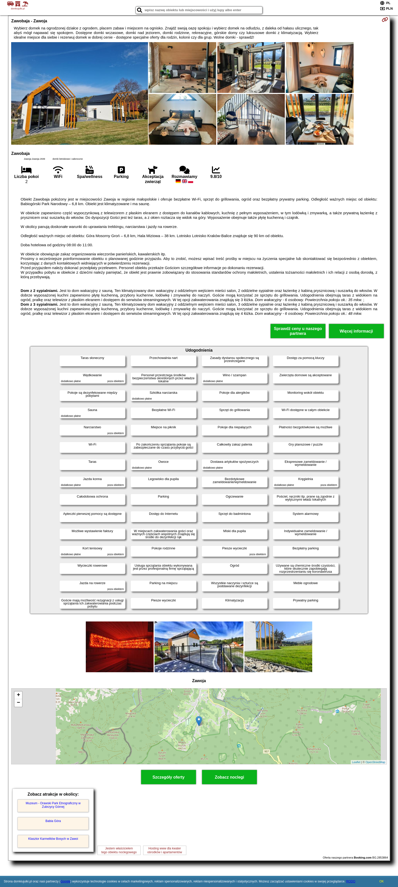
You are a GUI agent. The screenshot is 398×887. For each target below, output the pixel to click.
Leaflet (356, 762)
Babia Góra (53, 821)
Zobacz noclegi (229, 777)
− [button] (18, 703)
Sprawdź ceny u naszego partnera (298, 331)
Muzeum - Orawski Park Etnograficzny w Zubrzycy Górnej (53, 805)
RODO (350, 881)
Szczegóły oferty (169, 777)
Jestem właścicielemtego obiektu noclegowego (119, 850)
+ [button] (18, 695)
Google (65, 881)
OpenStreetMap (375, 762)
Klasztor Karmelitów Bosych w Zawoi (53, 839)
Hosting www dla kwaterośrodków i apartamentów (164, 850)
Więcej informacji (356, 331)
